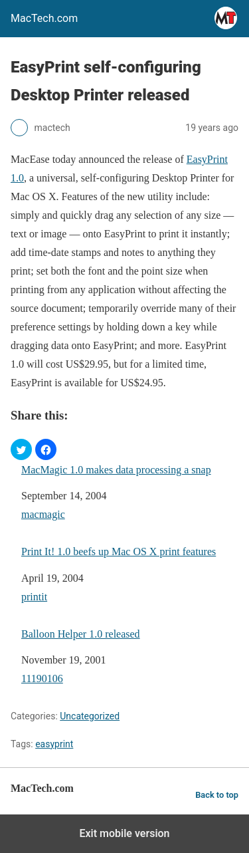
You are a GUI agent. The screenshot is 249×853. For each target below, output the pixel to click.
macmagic (43, 514)
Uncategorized (90, 716)
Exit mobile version (124, 833)
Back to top (216, 795)
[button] (21, 449)
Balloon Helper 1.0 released (80, 634)
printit (34, 596)
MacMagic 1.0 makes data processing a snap (116, 469)
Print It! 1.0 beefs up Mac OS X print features (118, 551)
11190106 (42, 678)
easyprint (54, 744)
